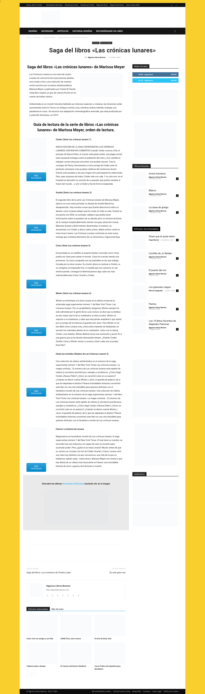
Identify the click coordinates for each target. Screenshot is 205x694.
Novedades (47, 31)
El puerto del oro (157, 270)
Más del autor (58, 609)
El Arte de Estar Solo (103, 639)
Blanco (152, 190)
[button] (175, 31)
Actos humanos (157, 173)
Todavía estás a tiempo (36, 666)
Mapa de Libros (102, 5)
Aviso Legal (157, 691)
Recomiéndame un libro (109, 31)
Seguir (174, 74)
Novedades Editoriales (54, 5)
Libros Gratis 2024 (132, 5)
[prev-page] (28, 674)
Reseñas (32, 31)
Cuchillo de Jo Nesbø (160, 253)
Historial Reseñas (82, 31)
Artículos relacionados (38, 609)
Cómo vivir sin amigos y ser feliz (39, 639)
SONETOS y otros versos (71, 639)
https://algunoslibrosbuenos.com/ (57, 590)
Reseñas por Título (87, 5)
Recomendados (49, 37)
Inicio (28, 37)
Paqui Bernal (154, 240)
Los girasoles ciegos (160, 287)
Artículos (62, 31)
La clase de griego (158, 207)
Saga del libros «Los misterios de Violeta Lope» (48, 572)
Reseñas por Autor (71, 5)
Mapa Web (136, 691)
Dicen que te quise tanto (162, 236)
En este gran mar (117, 572)
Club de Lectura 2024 (121, 691)
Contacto (146, 691)
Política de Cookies (171, 691)
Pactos (152, 304)
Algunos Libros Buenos (96, 57)
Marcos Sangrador (156, 290)
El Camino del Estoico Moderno (73, 666)
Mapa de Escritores (117, 5)
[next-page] (33, 674)
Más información (36, 177)
